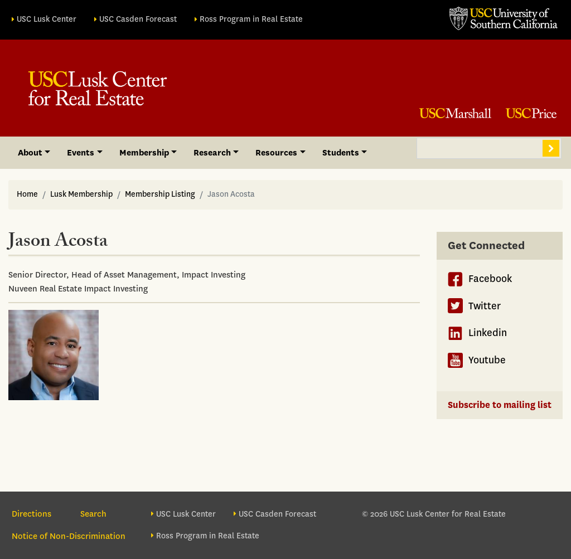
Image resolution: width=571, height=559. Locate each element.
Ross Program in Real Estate (251, 19)
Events (80, 152)
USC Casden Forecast (138, 19)
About (30, 152)
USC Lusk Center (46, 19)
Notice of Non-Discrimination (68, 536)
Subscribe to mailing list (499, 405)
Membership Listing (160, 194)
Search (551, 148)
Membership (144, 152)
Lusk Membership (81, 194)
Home (27, 194)
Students (340, 152)
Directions (31, 513)
